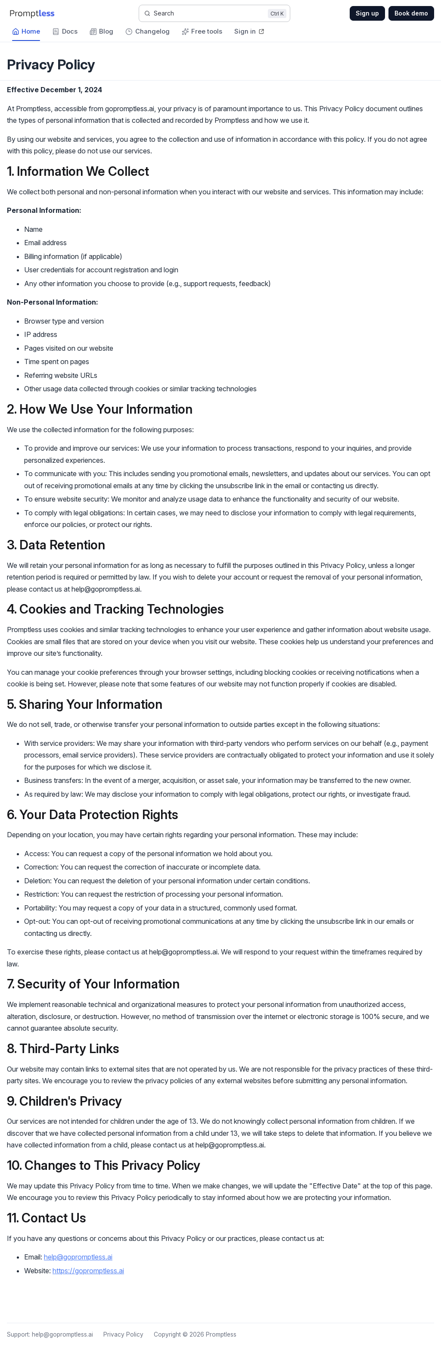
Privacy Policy (123, 1334)
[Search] (214, 13)
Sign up (367, 13)
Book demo (411, 13)
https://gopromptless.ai (88, 1270)
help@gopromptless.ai (78, 1257)
